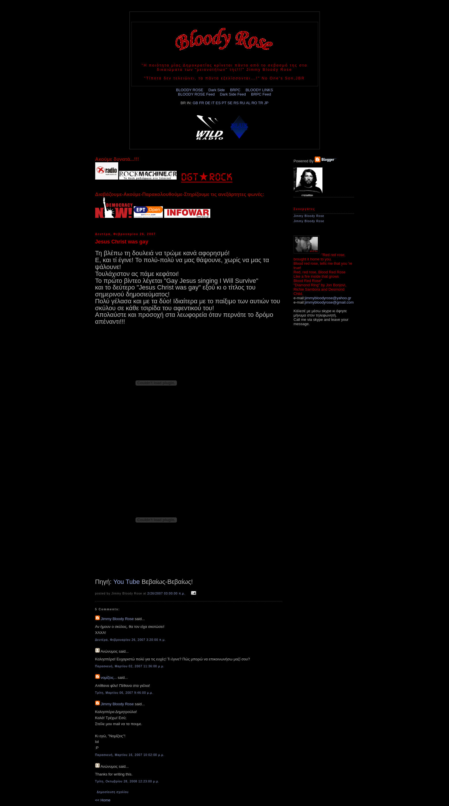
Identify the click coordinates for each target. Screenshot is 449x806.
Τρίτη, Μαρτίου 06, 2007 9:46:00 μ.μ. (124, 692)
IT (213, 103)
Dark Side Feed (233, 94)
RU (242, 103)
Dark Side (217, 90)
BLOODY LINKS (259, 90)
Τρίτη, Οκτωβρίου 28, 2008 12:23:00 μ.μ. (127, 781)
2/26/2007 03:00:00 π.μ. (166, 593)
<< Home (102, 800)
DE (207, 103)
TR (260, 103)
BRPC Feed (261, 94)
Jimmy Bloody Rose (117, 619)
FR (201, 103)
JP (266, 103)
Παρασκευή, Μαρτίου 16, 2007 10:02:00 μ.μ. (130, 755)
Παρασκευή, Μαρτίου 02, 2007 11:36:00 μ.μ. (130, 666)
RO (254, 103)
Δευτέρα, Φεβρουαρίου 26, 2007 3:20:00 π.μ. (130, 639)
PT (224, 103)
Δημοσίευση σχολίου (113, 792)
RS (236, 103)
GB (195, 103)
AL (248, 103)
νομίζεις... (109, 677)
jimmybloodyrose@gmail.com (329, 302)
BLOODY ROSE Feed (196, 94)
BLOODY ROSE (189, 90)
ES (218, 103)
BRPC (235, 90)
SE (230, 103)
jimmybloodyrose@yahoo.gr (328, 298)
